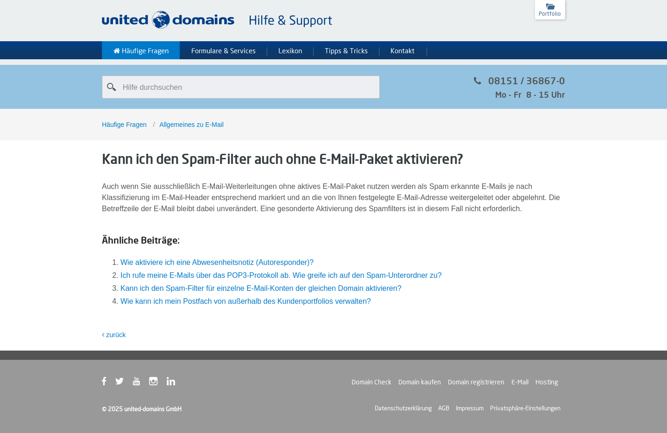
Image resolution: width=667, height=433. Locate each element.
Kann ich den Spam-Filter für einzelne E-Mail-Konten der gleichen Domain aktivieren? (261, 288)
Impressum (470, 408)
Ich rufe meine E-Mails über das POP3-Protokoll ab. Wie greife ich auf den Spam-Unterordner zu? (281, 275)
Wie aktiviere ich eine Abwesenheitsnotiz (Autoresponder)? (217, 262)
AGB (443, 408)
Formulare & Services (223, 51)
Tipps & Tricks (346, 51)
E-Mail (520, 382)
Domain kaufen (419, 382)
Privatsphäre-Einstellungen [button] (525, 408)
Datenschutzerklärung (403, 408)
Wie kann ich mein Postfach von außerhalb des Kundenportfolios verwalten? (245, 301)
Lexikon (290, 51)
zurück (114, 335)
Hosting (546, 382)
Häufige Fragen (141, 51)
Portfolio (550, 13)
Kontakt (402, 51)
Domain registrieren (476, 382)
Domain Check (371, 382)
